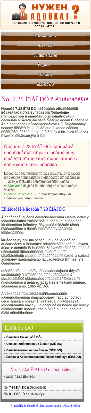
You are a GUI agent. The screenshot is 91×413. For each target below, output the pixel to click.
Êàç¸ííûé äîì (45, 65)
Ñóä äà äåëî (46, 46)
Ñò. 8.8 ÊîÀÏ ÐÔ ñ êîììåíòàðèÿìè (24, 394)
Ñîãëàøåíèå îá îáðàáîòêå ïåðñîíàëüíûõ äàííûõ (35, 405)
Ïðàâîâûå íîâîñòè (45, 36)
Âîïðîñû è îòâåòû (45, 55)
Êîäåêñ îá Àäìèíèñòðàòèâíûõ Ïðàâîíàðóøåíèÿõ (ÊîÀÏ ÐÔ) (43, 357)
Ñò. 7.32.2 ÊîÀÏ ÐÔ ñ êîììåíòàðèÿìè (42, 369)
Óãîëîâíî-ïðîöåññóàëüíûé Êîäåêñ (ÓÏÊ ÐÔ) (34, 344)
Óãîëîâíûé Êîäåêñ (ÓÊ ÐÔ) (23, 337)
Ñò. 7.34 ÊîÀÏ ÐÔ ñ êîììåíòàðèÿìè (25, 387)
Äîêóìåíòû (45, 75)
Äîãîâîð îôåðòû (72, 405)
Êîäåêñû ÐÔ (45, 84)
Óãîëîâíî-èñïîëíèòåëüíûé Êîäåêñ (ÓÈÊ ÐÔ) (34, 350)
